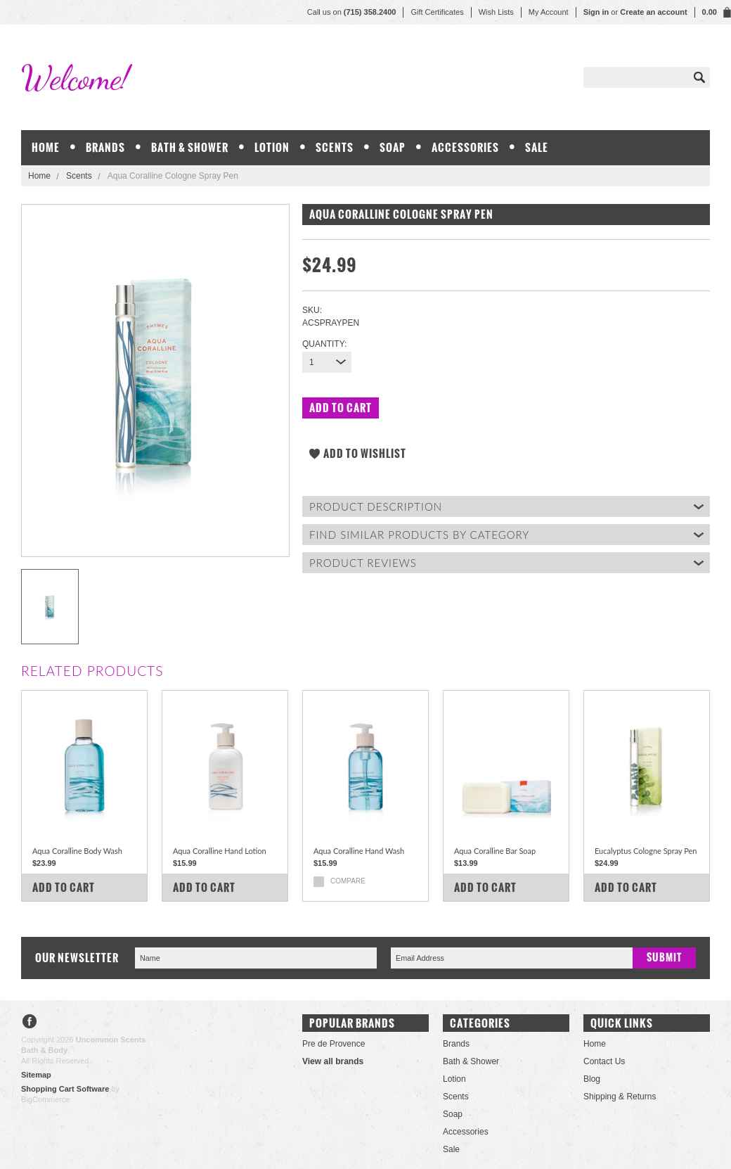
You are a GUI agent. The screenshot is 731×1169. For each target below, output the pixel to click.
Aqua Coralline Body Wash (77, 850)
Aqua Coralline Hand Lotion (219, 850)
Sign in (596, 12)
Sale (536, 147)
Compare (348, 881)
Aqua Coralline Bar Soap (495, 850)
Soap (393, 147)
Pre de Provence (333, 1044)
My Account (549, 12)
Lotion (272, 147)
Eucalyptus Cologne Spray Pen (646, 850)
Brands (105, 147)
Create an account (653, 12)
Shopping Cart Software (65, 1089)
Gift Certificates (436, 12)
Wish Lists (496, 12)
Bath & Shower (189, 147)
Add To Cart (63, 887)
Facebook (30, 1023)
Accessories (465, 147)
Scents (335, 147)
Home (39, 176)
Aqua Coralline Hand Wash (358, 850)
